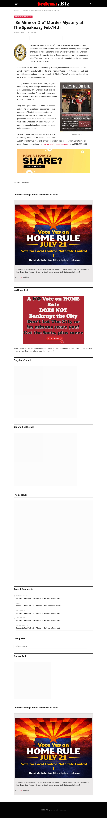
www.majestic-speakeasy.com (56, 144)
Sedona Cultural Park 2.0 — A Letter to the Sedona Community (38, 598)
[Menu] (16, 3)
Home (16, 10)
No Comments (31, 32)
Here (20, 277)
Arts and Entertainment (23, 16)
